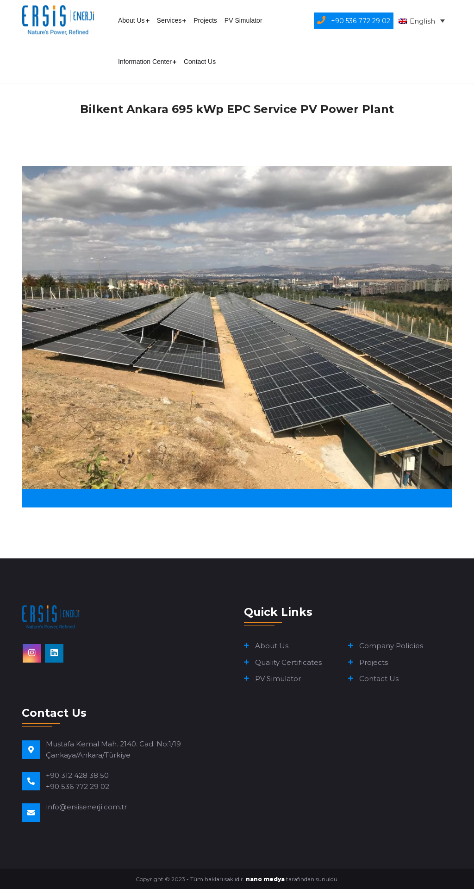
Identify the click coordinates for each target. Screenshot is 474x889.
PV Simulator (243, 20)
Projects (205, 20)
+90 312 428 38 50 (77, 775)
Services (169, 20)
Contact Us (200, 61)
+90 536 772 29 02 (77, 786)
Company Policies (391, 645)
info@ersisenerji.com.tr (86, 806)
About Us (131, 20)
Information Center (145, 61)
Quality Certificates (288, 662)
